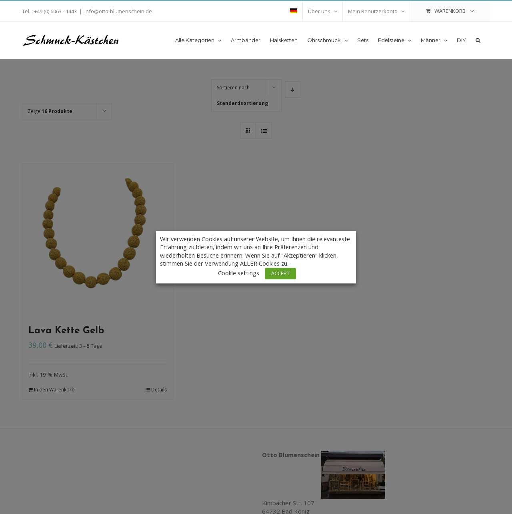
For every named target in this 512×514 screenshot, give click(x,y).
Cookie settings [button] (238, 273)
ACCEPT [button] (280, 273)
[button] (478, 40)
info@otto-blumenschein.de (118, 11)
